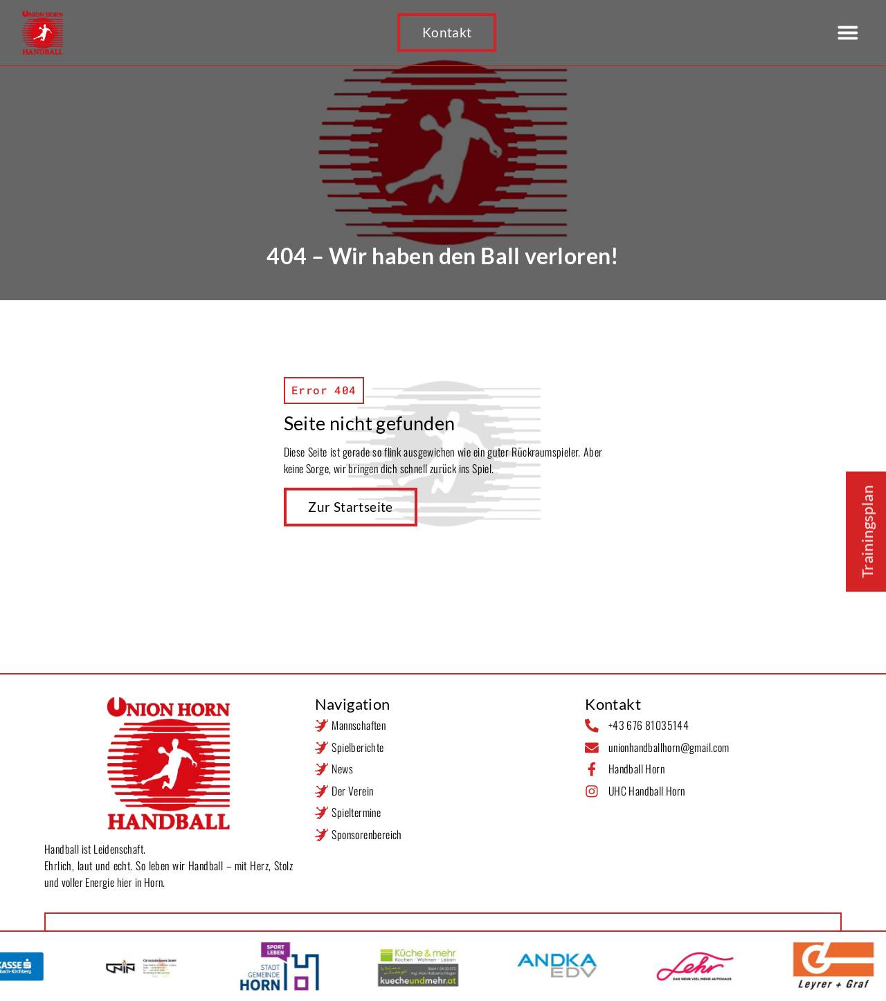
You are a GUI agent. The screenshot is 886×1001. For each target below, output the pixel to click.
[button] (847, 32)
